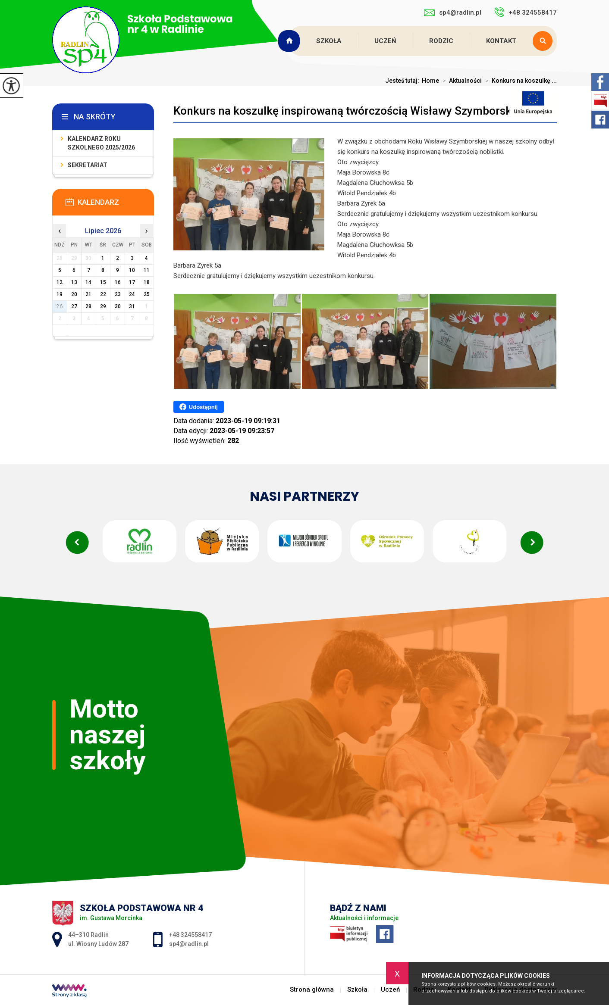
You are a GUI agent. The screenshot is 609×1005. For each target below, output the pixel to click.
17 (132, 282)
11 (147, 270)
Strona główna (290, 41)
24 (132, 294)
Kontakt (501, 41)
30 (118, 306)
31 (132, 306)
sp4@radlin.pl (452, 12)
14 (88, 282)
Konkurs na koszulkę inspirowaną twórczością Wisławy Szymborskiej (348, 110)
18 (147, 282)
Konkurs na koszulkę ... (519, 81)
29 (103, 306)
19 (60, 294)
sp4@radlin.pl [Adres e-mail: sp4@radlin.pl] (189, 943)
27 (74, 306)
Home (430, 81)
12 (60, 282)
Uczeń (385, 41)
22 (103, 294)
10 (132, 270)
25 (147, 294)
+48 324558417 (525, 12)
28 (88, 306)
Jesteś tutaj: (403, 81)
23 (118, 294)
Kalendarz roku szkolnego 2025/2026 (101, 143)
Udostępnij (198, 406)
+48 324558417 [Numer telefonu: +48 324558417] (190, 934)
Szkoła (329, 41)
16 (118, 282)
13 (74, 282)
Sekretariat (87, 165)
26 (60, 306)
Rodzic (441, 41)
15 (103, 282)
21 (88, 294)
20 (74, 294)
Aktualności (460, 81)
